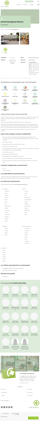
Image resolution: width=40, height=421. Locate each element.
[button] (37, 4)
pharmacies (19, 4)
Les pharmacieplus (4, 392)
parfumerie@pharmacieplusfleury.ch (21, 184)
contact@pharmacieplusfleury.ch (33, 57)
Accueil (2, 29)
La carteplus (3, 395)
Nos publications (30, 392)
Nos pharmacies (7, 29)
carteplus (5, 268)
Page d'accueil (3, 389)
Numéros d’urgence (4, 400)
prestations (25, 4)
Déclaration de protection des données (15, 414)
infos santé (31, 4)
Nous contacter (29, 395)
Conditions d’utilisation (5, 413)
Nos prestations (30, 389)
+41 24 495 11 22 (12, 57)
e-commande (29, 1)
